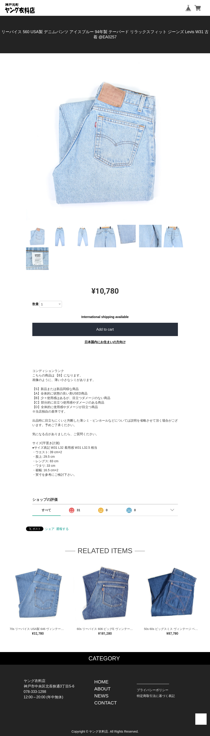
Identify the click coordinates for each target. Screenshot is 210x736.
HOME (101, 681)
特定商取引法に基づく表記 (156, 696)
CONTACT (105, 702)
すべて (46, 510)
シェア (49, 529)
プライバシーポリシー (152, 690)
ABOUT (102, 688)
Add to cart (105, 329)
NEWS (101, 695)
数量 (35, 304)
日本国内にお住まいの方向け (105, 342)
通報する (62, 529)
